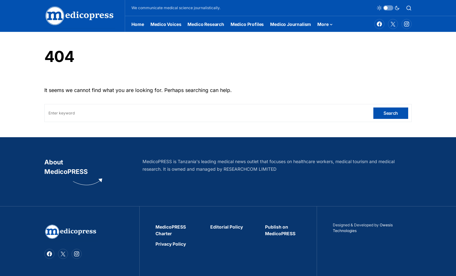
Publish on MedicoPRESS (280, 230)
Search (390, 113)
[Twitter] (393, 24)
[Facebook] (379, 24)
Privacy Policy (170, 244)
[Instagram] (407, 24)
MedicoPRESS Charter (170, 230)
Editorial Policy (226, 227)
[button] (388, 8)
